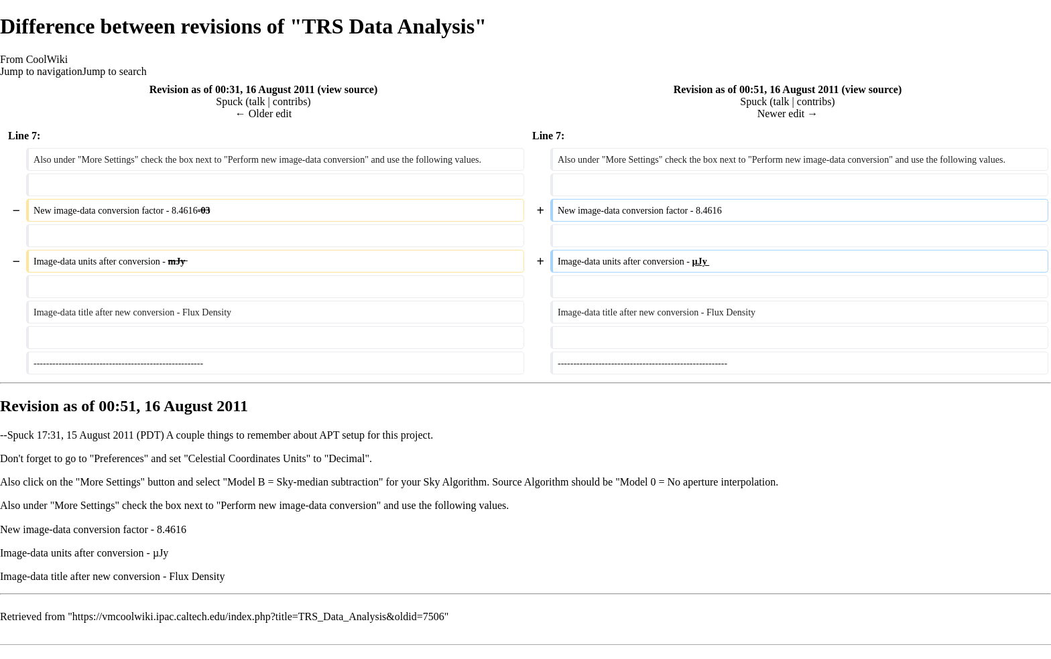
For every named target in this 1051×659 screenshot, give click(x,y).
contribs (290, 101)
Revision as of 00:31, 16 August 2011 (232, 89)
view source (347, 89)
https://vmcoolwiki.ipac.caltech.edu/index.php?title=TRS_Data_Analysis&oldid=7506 (258, 616)
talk (257, 101)
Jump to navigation (41, 71)
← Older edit (263, 113)
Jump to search (114, 71)
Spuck (20, 435)
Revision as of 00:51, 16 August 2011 (756, 89)
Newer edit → (787, 113)
